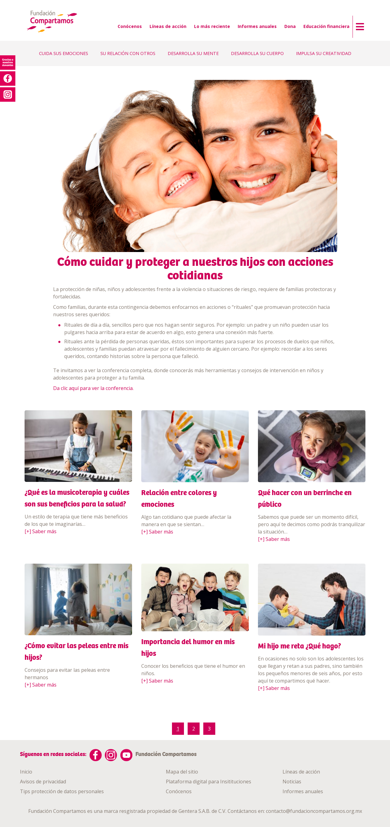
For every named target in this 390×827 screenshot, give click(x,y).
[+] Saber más (41, 531)
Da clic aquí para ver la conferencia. (93, 388)
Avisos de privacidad (43, 781)
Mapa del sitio (182, 771)
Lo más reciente (212, 26)
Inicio (26, 771)
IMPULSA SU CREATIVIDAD (323, 53)
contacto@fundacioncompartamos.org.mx (314, 811)
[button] (358, 25)
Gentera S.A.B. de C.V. (202, 811)
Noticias (292, 781)
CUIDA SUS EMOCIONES (63, 53)
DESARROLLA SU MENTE (193, 53)
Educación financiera (326, 26)
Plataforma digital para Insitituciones (208, 781)
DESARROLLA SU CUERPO (257, 53)
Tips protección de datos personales (62, 791)
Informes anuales (257, 26)
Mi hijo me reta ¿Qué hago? (299, 646)
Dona (290, 26)
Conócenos (130, 26)
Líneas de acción (168, 26)
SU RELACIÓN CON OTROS (127, 53)
